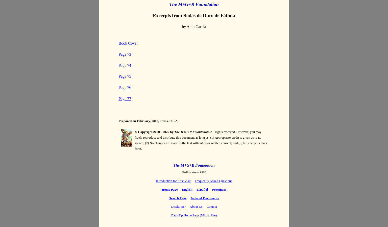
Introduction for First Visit (173, 181)
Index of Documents (205, 198)
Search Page (178, 198)
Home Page (170, 189)
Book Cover (128, 43)
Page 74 (125, 65)
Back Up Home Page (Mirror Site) (194, 215)
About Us (196, 206)
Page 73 (125, 54)
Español (202, 189)
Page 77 (125, 99)
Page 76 (125, 87)
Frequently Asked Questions (213, 181)
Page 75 (125, 76)
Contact (212, 206)
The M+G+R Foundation (194, 165)
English (187, 189)
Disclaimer (178, 206)
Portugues (219, 189)
